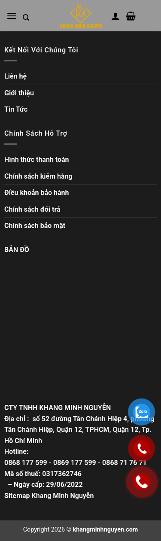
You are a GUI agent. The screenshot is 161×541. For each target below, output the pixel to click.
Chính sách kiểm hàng (38, 176)
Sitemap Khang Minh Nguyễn (49, 496)
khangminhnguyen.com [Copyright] (105, 529)
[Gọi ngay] (142, 481)
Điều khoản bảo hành (36, 192)
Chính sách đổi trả (32, 209)
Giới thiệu (19, 93)
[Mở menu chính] (11, 15)
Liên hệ (15, 76)
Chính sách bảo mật (34, 226)
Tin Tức (15, 109)
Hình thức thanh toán (36, 159)
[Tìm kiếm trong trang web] (26, 17)
